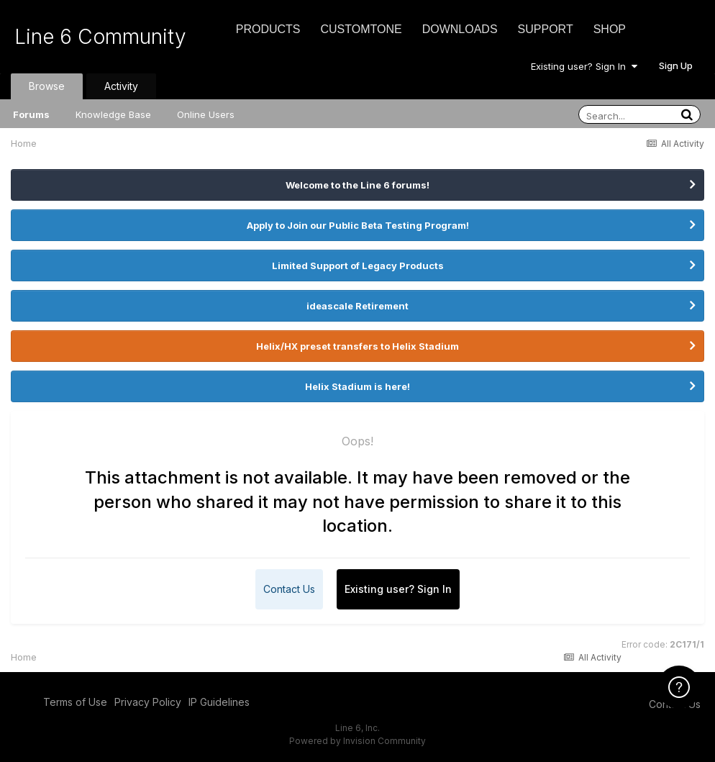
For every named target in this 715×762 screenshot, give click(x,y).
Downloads (460, 29)
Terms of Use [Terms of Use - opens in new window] (75, 702)
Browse (47, 86)
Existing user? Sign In (584, 66)
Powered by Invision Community (357, 740)
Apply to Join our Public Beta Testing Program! (358, 225)
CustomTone (360, 29)
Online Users (205, 114)
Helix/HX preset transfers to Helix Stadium (357, 346)
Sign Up (676, 65)
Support (545, 29)
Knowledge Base (113, 114)
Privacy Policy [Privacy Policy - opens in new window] (147, 702)
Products (268, 29)
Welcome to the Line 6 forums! (357, 185)
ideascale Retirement (357, 306)
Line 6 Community (100, 36)
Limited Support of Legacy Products (358, 265)
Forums (31, 114)
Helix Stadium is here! (357, 386)
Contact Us (289, 589)
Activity (121, 86)
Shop (609, 29)
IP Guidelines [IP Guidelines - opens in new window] (219, 702)
